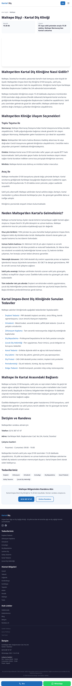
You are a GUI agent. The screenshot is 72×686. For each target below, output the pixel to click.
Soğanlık (4, 577)
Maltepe (4, 597)
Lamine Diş (5, 551)
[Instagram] (3, 525)
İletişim (4, 620)
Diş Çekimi (9, 355)
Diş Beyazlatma (11, 338)
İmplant (5, 475)
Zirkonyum (16, 475)
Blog (3, 616)
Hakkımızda (5, 610)
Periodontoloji (11, 363)
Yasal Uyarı (5, 635)
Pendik (4, 593)
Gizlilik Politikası (6, 629)
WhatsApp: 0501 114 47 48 (10, 653)
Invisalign (37, 475)
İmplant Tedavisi (12, 315)
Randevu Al (5, 623)
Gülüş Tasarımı (8, 479)
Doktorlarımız (6, 613)
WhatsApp (57, 683)
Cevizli (4, 571)
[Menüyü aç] (68, 3)
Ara (63, 3)
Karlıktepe (5, 584)
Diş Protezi (9, 359)
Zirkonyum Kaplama (13, 331)
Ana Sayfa (5, 12)
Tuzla (3, 600)
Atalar (3, 590)
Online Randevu (45, 499)
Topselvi (4, 587)
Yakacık (4, 574)
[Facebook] (6, 525)
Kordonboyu (6, 581)
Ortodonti (9, 323)
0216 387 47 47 (26, 499)
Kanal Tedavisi (11, 350)
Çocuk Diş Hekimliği (13, 343)
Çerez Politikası (6, 632)
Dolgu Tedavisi (11, 368)
